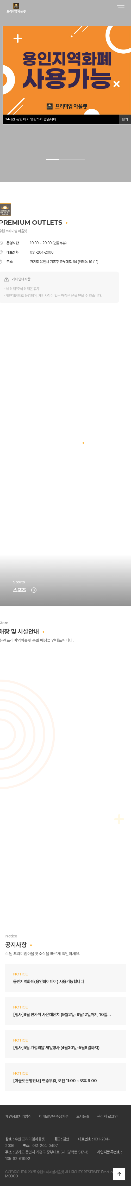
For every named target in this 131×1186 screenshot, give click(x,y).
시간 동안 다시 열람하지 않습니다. (31, 119)
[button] (52, 159)
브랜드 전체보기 (66, 476)
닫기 (125, 119)
